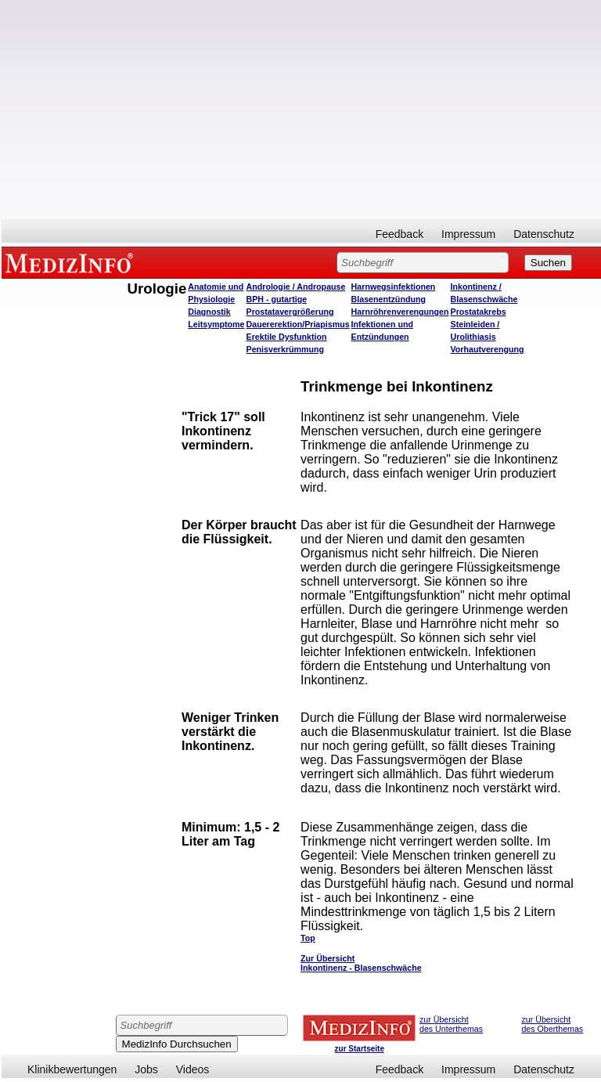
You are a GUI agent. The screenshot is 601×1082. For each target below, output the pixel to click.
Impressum (468, 234)
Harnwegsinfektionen (393, 286)
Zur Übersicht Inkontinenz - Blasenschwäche (361, 963)
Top (307, 938)
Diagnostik (209, 311)
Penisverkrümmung (286, 349)
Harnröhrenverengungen (400, 311)
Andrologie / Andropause (296, 286)
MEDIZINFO (72, 262)
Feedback (399, 234)
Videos (193, 1069)
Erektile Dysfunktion (287, 336)
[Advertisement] (301, 109)
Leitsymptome (216, 324)
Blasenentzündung (388, 299)
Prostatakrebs (478, 311)
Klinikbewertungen (72, 1069)
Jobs (146, 1069)
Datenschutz (543, 234)
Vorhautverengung (487, 349)
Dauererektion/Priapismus (298, 324)
